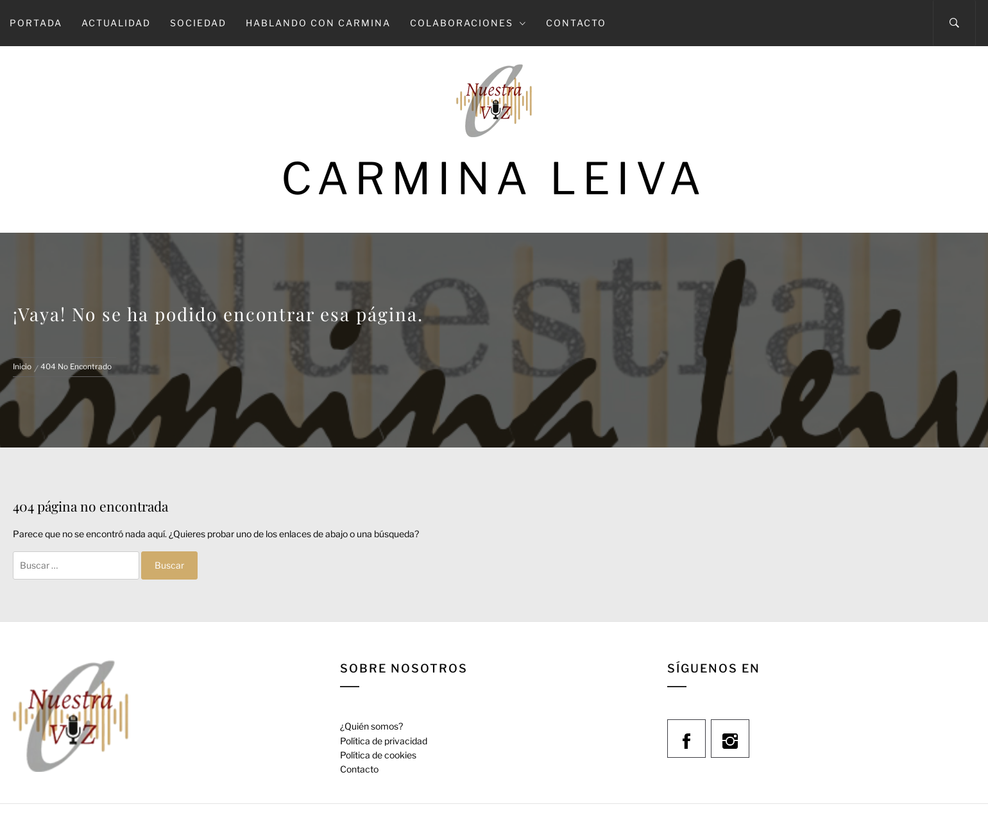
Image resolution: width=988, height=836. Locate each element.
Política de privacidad (383, 740)
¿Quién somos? (371, 726)
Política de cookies (378, 754)
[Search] (954, 23)
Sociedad (198, 22)
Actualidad (116, 22)
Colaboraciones (468, 22)
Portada (36, 22)
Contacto (576, 22)
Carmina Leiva (494, 178)
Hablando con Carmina (318, 22)
